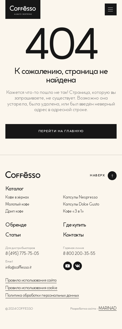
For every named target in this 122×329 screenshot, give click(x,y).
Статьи (12, 235)
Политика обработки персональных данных (42, 296)
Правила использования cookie (31, 288)
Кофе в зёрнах (17, 198)
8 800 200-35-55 (79, 254)
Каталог (14, 189)
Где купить (74, 225)
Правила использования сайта (31, 281)
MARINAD (108, 309)
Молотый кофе (17, 205)
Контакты (73, 235)
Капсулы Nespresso (80, 198)
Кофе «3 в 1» (73, 212)
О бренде (15, 225)
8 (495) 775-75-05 (22, 254)
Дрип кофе (14, 212)
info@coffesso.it (18, 268)
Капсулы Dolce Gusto (81, 205)
